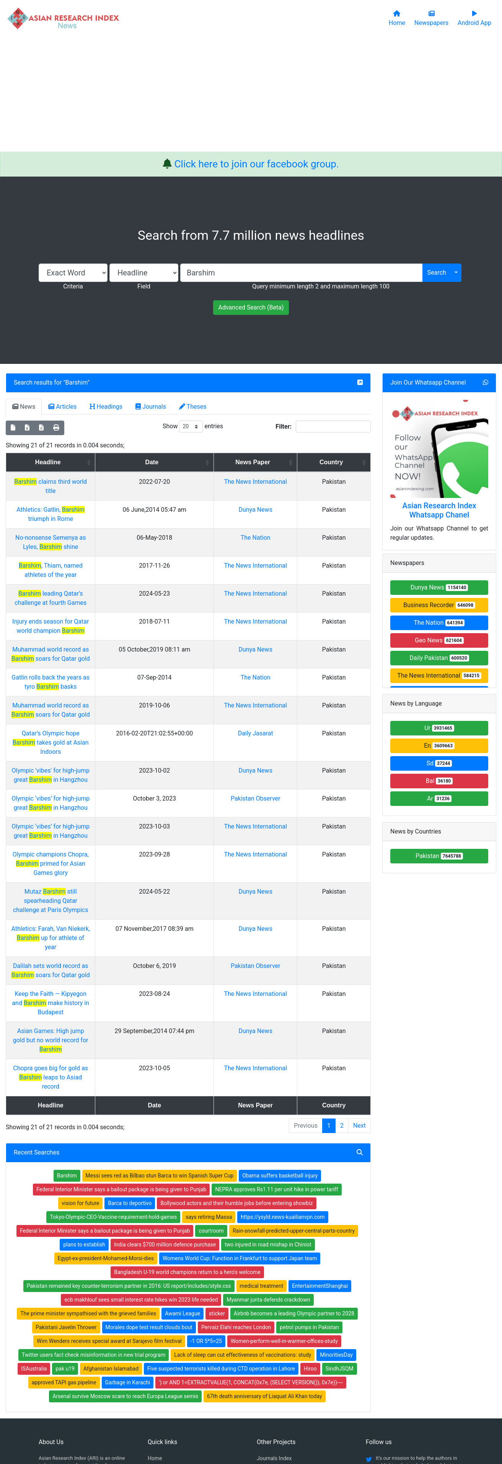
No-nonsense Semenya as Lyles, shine (92, 528)
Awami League (182, 1185)
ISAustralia (34, 1240)
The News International (439, 675)
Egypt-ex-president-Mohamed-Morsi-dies (106, 1130)
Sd (439, 763)
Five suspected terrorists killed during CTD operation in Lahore (221, 1240)
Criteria (73, 286)
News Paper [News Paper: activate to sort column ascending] (294, 462)
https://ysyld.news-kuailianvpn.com (282, 1088)
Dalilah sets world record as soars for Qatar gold (92, 874)
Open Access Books (171, 1349)
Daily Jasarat (297, 696)
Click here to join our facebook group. (256, 164)
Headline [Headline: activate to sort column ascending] (90, 462)
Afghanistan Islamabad (111, 1240)
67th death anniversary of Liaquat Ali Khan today (264, 1267)
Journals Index (274, 1329)
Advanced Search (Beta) (251, 307)
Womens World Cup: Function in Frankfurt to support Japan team (240, 1130)
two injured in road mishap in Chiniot (268, 1116)
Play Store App (165, 1379)
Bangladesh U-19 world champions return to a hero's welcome (187, 1143)
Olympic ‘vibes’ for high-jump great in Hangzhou (92, 743)
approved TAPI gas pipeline (64, 1254)
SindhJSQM (340, 1240)
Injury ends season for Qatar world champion (93, 603)
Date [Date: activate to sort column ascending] (218, 462)
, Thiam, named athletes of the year (92, 547)
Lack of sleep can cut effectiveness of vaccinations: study (242, 1226)
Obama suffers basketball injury (280, 1047)
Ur (439, 728)
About (248, 1419)
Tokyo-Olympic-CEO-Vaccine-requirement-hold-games (113, 1088)
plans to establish (84, 1116)
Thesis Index (272, 1349)
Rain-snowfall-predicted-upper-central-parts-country (294, 1102)
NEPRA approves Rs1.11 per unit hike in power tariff (276, 1061)
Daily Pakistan (439, 658)
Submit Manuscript (170, 1369)
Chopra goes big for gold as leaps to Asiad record (92, 948)
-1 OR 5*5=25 (206, 1212)
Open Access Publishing (176, 1359)
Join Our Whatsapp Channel (428, 382)
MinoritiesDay (336, 1226)
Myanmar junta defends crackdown (268, 1171)
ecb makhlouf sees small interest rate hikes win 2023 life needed (141, 1171)
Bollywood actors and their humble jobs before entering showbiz (236, 1074)
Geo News (439, 640)
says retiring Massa (209, 1088)
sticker (217, 1185)
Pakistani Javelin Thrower (66, 1198)
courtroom (211, 1102)
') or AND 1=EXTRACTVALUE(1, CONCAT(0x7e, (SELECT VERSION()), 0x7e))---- (251, 1254)
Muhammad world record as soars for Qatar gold (92, 631)
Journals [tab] (150, 406)
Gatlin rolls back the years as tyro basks (92, 649)
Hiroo (310, 1240)
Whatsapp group (62, 1371)
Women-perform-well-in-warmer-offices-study (284, 1212)
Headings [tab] (106, 406)
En (439, 745)
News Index (270, 1359)
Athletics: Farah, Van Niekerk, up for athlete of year (92, 846)
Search (436, 272)
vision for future (80, 1074)
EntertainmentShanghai (320, 1157)
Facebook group (62, 1360)
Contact (276, 1419)
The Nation (298, 528)
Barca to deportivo (130, 1074)
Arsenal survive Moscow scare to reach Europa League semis (125, 1267)
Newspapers (163, 1339)
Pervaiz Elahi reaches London (236, 1198)
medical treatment (262, 1157)
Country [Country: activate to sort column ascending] (348, 462)
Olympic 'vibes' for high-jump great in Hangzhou (92, 724)
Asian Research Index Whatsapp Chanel (439, 510)
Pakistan (439, 856)
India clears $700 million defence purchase (165, 1116)
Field (143, 286)
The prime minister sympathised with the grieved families (88, 1185)
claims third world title (92, 481)
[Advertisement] (251, 94)
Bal (439, 780)
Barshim (76, 382)
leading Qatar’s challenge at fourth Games (92, 575)
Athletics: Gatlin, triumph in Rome (92, 509)
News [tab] (23, 406)
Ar (439, 798)
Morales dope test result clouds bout (149, 1198)
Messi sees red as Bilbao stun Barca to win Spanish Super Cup (160, 1047)
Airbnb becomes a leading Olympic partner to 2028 (294, 1185)
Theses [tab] (193, 406)
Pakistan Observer (298, 743)
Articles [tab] (62, 406)
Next (359, 997)
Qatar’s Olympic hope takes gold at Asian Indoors (92, 696)
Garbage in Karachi (127, 1254)
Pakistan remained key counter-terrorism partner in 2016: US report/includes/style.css (129, 1157)
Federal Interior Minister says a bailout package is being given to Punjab (121, 1061)
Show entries (193, 426)
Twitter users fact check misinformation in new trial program (93, 1226)
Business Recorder (439, 605)
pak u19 (65, 1240)
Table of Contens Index (284, 1339)
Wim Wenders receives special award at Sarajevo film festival (109, 1212)
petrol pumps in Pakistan (309, 1198)
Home (155, 1329)
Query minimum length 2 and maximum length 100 (321, 286)
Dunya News (297, 509)
